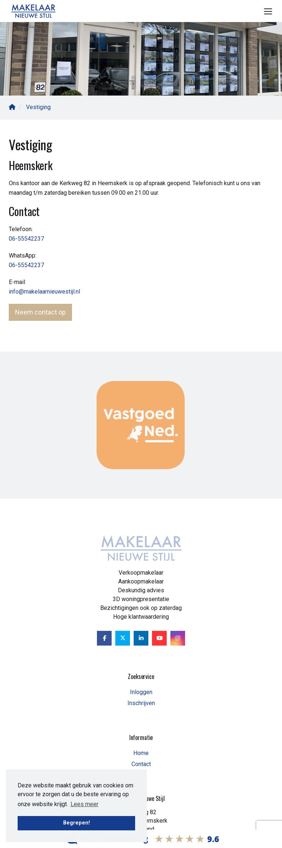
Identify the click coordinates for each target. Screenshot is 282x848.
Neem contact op (40, 312)
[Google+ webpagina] (177, 638)
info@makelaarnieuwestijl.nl (44, 291)
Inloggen (141, 692)
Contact (141, 764)
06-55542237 (26, 238)
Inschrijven (141, 703)
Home (141, 753)
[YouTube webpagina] (159, 638)
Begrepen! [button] (76, 823)
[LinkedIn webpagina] (141, 638)
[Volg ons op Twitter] (122, 638)
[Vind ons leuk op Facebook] (104, 638)
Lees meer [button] (84, 804)
